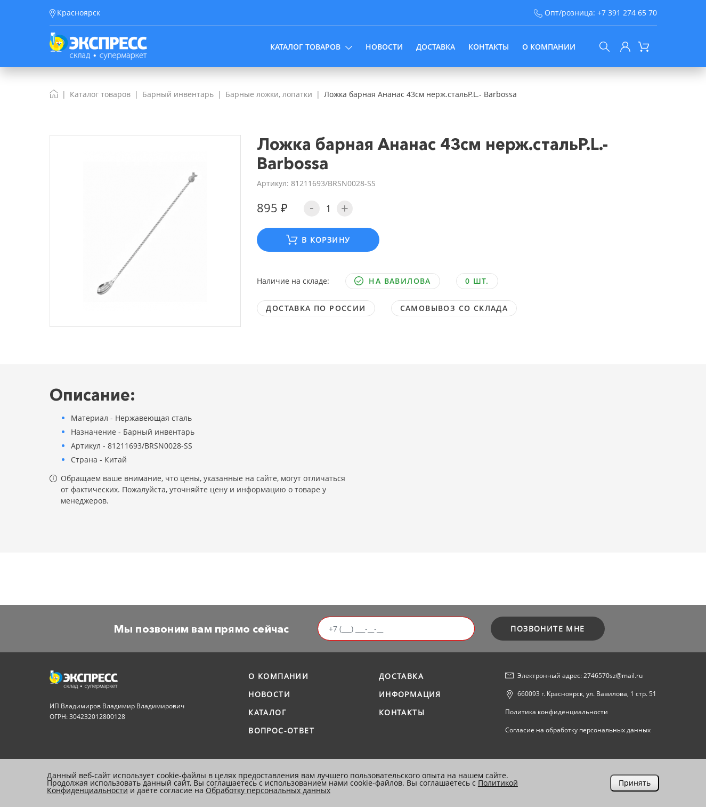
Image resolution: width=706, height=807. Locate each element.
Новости (384, 47)
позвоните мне (547, 629)
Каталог (267, 712)
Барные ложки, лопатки (268, 94)
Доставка (435, 47)
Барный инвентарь (178, 94)
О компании (548, 47)
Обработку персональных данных (268, 790)
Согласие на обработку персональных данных (578, 729)
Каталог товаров (311, 47)
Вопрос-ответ (281, 730)
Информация (410, 694)
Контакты (488, 47)
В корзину (318, 240)
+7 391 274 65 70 (627, 12)
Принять (635, 783)
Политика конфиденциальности (556, 711)
